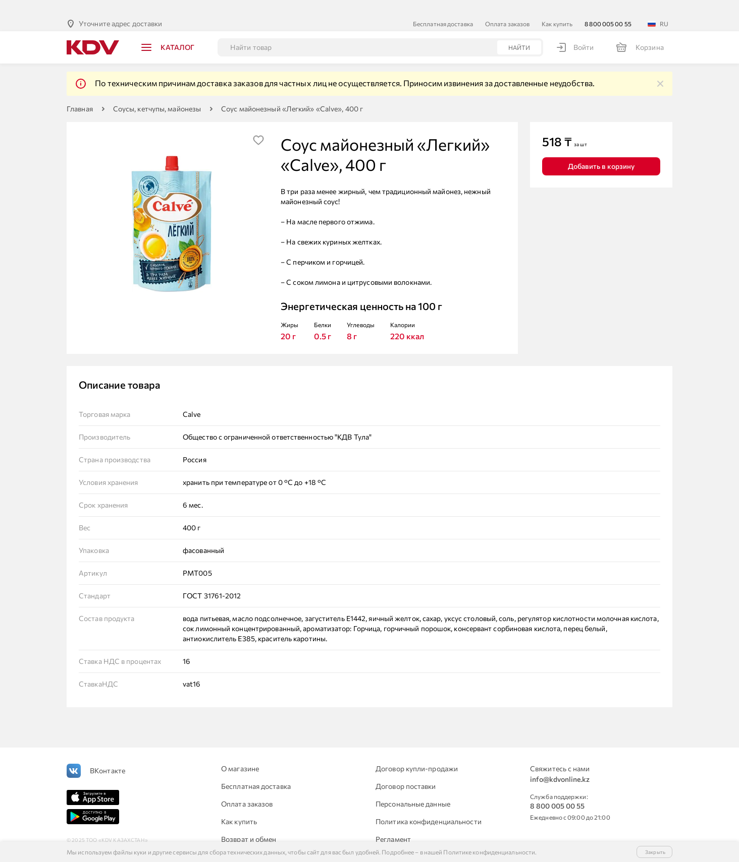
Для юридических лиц (257, 840)
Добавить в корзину (601, 150)
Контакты (392, 840)
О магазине (240, 752)
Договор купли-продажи (417, 752)
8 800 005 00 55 (608, 7)
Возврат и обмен (249, 823)
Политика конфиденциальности (429, 805)
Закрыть (655, 852)
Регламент (393, 823)
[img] (660, 67)
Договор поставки (406, 770)
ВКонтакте (107, 754)
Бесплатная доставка (443, 7)
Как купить (557, 7)
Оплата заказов (507, 7)
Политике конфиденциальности (489, 851)
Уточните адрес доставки (120, 7)
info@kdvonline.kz (560, 763)
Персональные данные (413, 787)
